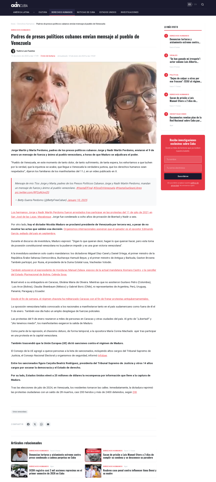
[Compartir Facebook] (28, 424)
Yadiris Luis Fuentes (26, 51)
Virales (173, 55)
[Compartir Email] (48, 424)
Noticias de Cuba (86, 12)
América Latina (21, 12)
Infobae (102, 355)
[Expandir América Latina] (34, 12)
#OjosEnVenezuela (104, 188)
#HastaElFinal (84, 188)
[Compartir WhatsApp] (41, 424)
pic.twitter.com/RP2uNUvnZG (32, 192)
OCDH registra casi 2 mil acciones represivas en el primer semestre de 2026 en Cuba (55, 472)
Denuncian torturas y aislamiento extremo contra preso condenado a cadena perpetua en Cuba (55, 456)
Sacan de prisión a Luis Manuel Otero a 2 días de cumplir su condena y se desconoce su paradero (128, 456)
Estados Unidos (107, 12)
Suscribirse (183, 176)
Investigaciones (130, 12)
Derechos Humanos (62, 12)
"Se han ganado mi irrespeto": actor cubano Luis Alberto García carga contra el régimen (185, 63)
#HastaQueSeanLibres (129, 188)
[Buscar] (202, 4)
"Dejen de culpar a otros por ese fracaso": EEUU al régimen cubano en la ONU (185, 81)
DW (135, 392)
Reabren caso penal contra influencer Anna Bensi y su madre (129, 472)
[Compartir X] (35, 424)
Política (174, 75)
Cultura (43, 12)
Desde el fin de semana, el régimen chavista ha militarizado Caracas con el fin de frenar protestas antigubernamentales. (80, 298)
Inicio (13, 24)
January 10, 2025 (77, 200)
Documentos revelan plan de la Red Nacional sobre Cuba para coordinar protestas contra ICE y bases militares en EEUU (186, 122)
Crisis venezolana (19, 412)
